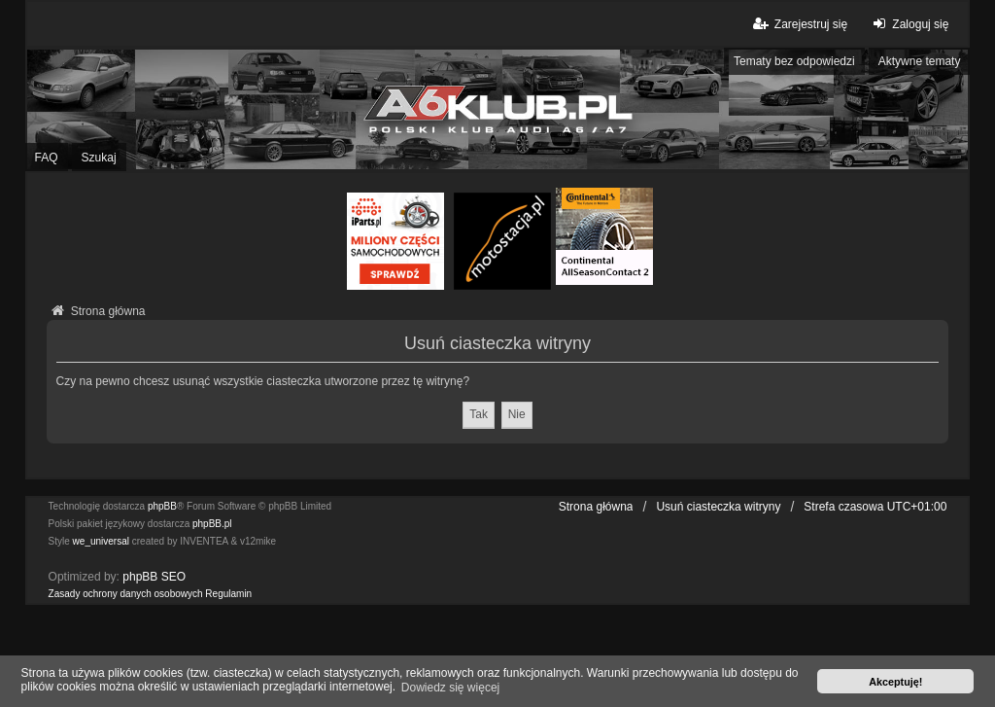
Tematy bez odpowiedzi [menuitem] (794, 61)
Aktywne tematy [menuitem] (919, 61)
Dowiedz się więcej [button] (450, 687)
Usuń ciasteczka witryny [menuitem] (718, 506)
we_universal (101, 541)
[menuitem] (126, 594)
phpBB (162, 506)
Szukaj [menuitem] (99, 157)
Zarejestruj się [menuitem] (799, 24)
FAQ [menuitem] (46, 157)
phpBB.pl (212, 523)
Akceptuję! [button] (895, 682)
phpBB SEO (154, 576)
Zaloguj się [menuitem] (908, 24)
